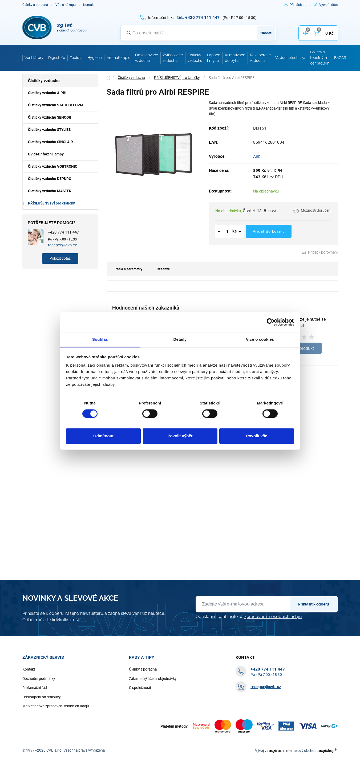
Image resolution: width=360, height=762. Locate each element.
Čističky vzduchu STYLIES (49, 129)
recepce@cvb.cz (62, 244)
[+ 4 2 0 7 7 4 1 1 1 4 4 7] (198, 17)
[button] (312, 211)
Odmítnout (103, 436)
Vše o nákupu (65, 4)
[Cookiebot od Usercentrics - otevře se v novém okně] (270, 322)
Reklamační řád (34, 687)
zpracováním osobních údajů (273, 616)
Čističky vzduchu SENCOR (49, 117)
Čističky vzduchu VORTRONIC (52, 166)
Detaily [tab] (180, 339)
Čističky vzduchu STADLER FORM (55, 105)
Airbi (257, 156)
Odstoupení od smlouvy (41, 697)
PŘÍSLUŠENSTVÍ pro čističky (51, 203)
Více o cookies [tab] (260, 339)
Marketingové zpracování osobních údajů (55, 706)
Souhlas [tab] (100, 339)
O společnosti (140, 687)
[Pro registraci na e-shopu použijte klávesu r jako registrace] (328, 4)
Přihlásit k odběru (313, 604)
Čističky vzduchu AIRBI (47, 92)
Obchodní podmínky (38, 678)
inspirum (275, 750)
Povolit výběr (179, 436)
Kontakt (89, 4)
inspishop (327, 750)
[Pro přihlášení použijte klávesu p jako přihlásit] (300, 4)
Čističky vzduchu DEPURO (49, 178)
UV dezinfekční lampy (46, 154)
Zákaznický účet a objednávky (152, 678)
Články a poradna (35, 4)
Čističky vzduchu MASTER (49, 191)
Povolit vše (256, 436)
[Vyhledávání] (198, 33)
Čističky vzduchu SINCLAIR (50, 141)
